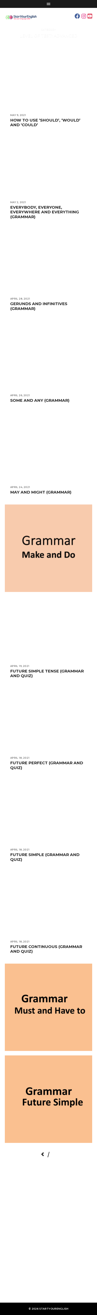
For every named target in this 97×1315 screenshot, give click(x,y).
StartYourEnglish (53, 1308)
